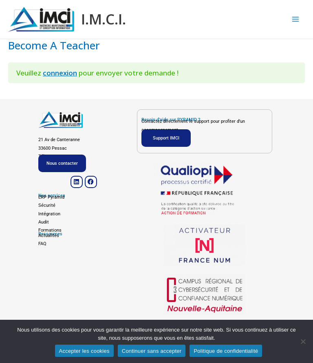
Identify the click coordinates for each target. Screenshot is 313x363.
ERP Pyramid (51, 197)
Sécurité (46, 205)
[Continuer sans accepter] (303, 341)
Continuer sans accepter (152, 351)
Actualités (48, 235)
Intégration (49, 214)
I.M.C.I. (106, 19)
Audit (43, 222)
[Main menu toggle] (296, 20)
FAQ (42, 243)
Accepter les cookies (84, 351)
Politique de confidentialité (226, 351)
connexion (60, 74)
